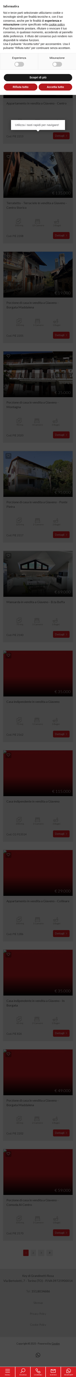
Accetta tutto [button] (55, 87)
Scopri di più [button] (38, 77)
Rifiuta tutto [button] (21, 87)
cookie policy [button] (56, 24)
